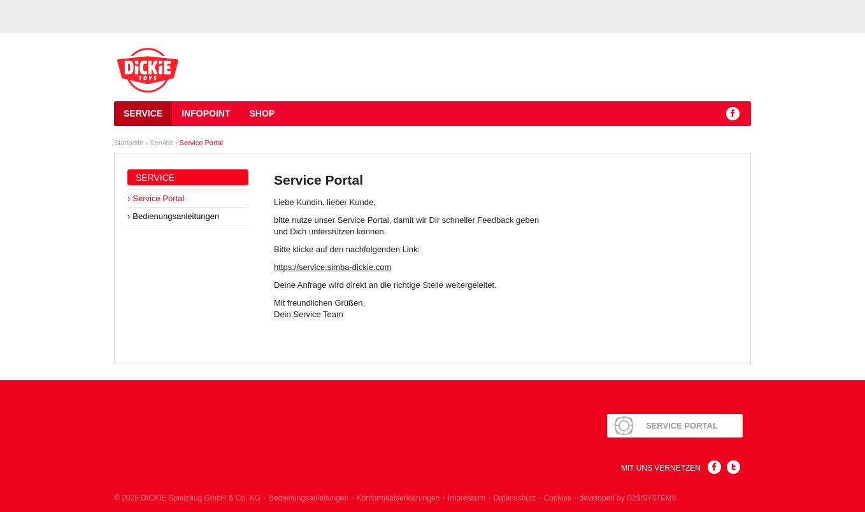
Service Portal (201, 142)
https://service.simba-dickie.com (332, 267)
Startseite (128, 142)
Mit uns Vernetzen (661, 468)
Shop (262, 113)
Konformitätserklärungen (398, 498)
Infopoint (206, 113)
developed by (628, 498)
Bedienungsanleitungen (175, 216)
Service (143, 113)
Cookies (557, 498)
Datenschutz (515, 498)
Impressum (466, 498)
